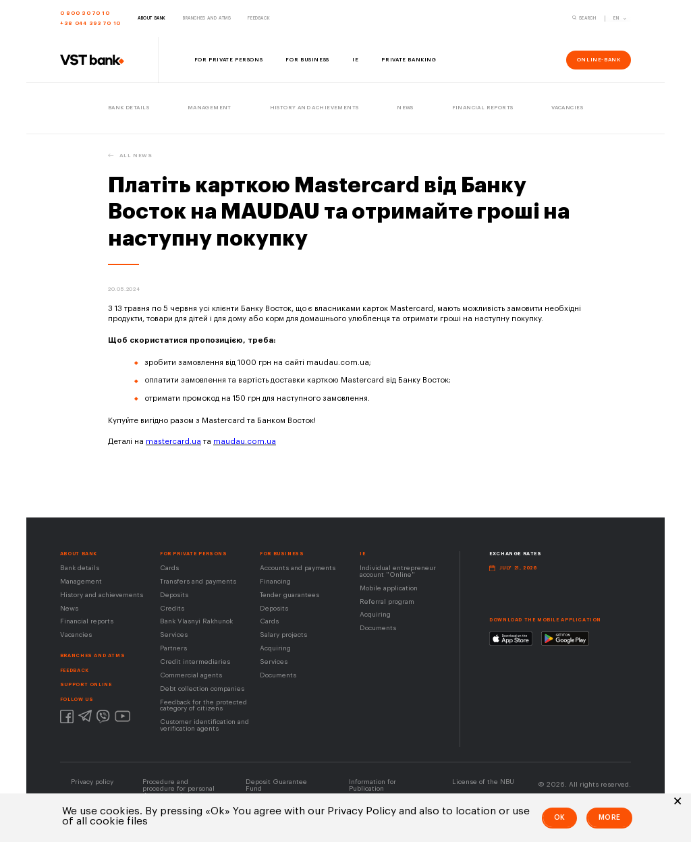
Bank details (79, 568)
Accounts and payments (297, 568)
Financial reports (86, 621)
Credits (172, 608)
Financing (275, 581)
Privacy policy (92, 782)
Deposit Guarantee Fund (276, 785)
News (69, 608)
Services (174, 635)
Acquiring (275, 648)
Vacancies (76, 635)
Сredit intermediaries (195, 661)
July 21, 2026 (517, 567)
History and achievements (101, 595)
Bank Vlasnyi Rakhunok (196, 621)
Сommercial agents (191, 675)
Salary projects (283, 635)
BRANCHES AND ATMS (92, 655)
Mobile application (389, 588)
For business (282, 553)
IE (362, 553)
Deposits (174, 595)
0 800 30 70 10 (85, 13)
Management (81, 581)
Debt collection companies (202, 688)
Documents (278, 675)
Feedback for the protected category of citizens (203, 705)
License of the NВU (483, 782)
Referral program (387, 601)
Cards (169, 568)
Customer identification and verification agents (204, 725)
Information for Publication (372, 785)
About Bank (78, 553)
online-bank (599, 59)
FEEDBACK (74, 670)
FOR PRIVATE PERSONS (193, 553)
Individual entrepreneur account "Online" (398, 571)
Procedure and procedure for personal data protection (178, 789)
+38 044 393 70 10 (90, 23)
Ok (559, 817)
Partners (173, 648)
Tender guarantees (289, 595)
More (610, 817)
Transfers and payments (198, 581)
